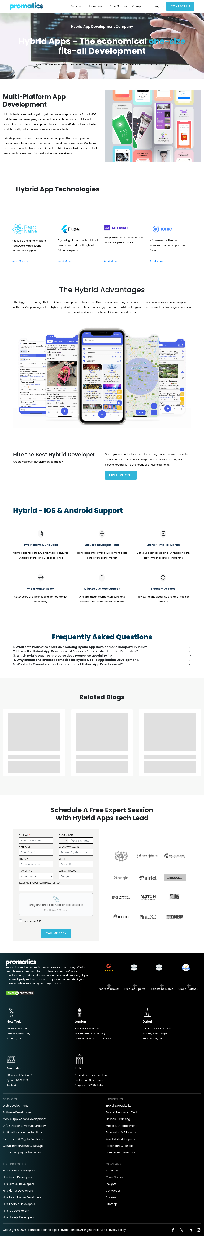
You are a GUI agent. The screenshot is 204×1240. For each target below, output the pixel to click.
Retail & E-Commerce (120, 1154)
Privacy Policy (117, 1231)
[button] (63, 841)
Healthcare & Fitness (119, 1147)
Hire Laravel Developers (18, 1185)
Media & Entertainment (121, 1127)
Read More (20, 261)
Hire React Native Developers (22, 1198)
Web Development (15, 1107)
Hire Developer (121, 475)
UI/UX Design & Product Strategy (24, 1127)
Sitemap (111, 1205)
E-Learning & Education (121, 1134)
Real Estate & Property (120, 1140)
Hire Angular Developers (19, 1172)
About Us (112, 1172)
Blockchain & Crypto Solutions (23, 1140)
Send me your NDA (32, 922)
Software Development (18, 1113)
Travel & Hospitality (118, 1107)
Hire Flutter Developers (18, 1192)
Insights (158, 6)
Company (139, 6)
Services (76, 6)
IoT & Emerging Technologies (22, 1154)
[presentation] (56, 905)
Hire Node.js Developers (18, 1218)
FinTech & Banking (118, 1120)
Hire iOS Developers (16, 1212)
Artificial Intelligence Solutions (23, 1134)
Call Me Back (56, 934)
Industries (95, 6)
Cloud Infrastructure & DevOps (23, 1147)
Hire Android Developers (19, 1205)
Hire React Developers (17, 1178)
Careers (111, 1198)
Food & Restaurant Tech (122, 1113)
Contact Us (180, 6)
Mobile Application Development (24, 1120)
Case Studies (118, 6)
